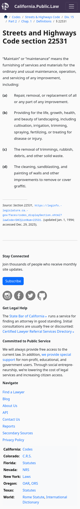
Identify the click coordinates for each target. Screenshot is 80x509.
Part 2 (13, 21)
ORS (34, 483)
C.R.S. (27, 456)
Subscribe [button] (13, 281)
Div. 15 (69, 17)
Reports (9, 426)
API (5, 412)
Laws (27, 476)
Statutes (29, 463)
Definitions (43, 21)
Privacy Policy (13, 440)
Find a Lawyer (14, 392)
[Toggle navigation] (71, 6)
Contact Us (11, 419)
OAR (26, 483)
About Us (10, 405)
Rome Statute (33, 497)
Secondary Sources (18, 433)
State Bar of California (26, 316)
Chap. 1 (26, 21)
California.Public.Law (36, 6)
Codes (16, 17)
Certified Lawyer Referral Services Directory (37, 331)
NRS (26, 469)
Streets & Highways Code (42, 17)
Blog (6, 399)
